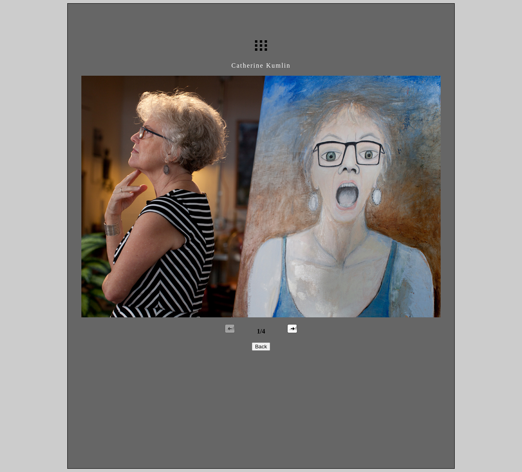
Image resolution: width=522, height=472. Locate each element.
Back (261, 347)
